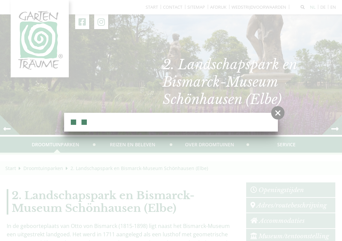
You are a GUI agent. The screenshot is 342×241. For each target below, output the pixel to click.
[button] (278, 112)
